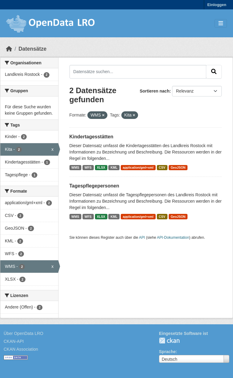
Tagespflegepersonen (94, 185)
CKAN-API (14, 341)
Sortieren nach (154, 91)
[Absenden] (214, 71)
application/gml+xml (138, 167)
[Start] (9, 49)
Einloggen (216, 4)
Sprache (167, 351)
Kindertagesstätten (91, 136)
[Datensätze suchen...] (138, 71)
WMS (75, 167)
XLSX (101, 167)
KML (113, 167)
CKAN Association (21, 349)
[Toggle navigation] (220, 23)
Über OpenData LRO (23, 333)
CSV (162, 167)
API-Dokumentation (173, 237)
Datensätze (32, 49)
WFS (88, 167)
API (142, 237)
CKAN (169, 340)
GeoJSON (178, 167)
